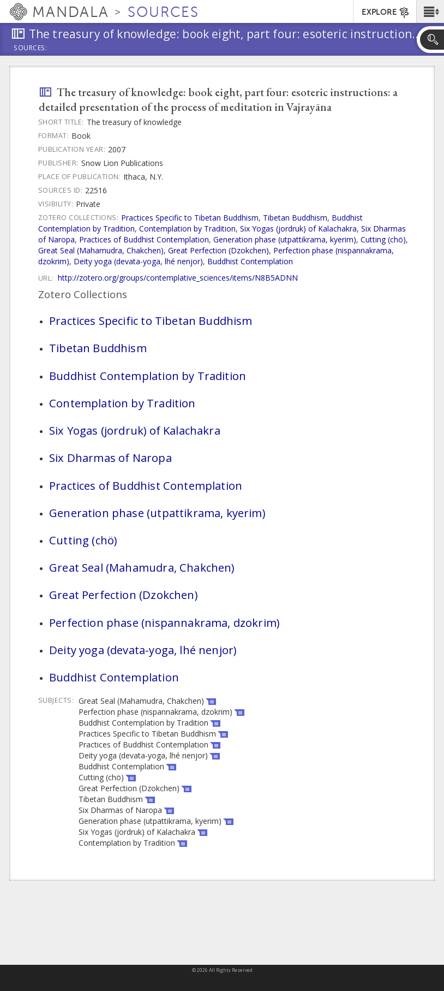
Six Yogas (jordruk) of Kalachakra (298, 228)
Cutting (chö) (383, 239)
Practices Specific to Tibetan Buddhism (190, 217)
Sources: (30, 48)
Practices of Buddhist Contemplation (144, 239)
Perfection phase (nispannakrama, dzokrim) (164, 622)
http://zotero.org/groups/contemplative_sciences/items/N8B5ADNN (178, 277)
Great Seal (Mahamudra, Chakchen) (101, 250)
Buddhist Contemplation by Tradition (147, 375)
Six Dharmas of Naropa (110, 457)
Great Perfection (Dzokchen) (218, 250)
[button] (430, 11)
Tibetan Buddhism (295, 217)
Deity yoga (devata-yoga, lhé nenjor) (138, 261)
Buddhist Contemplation (250, 261)
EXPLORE (386, 12)
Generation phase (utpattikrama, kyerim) (284, 239)
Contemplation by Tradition (187, 228)
